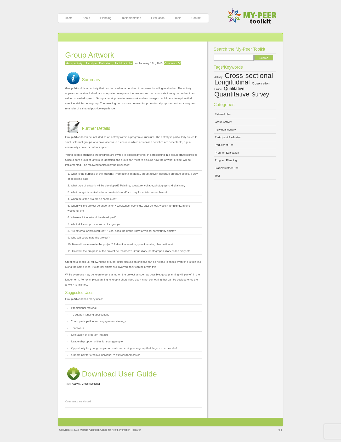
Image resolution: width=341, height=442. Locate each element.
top (280, 430)
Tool (217, 175)
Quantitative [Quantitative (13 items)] (232, 94)
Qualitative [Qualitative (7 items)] (234, 88)
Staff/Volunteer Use (227, 168)
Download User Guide (111, 374)
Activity (76, 383)
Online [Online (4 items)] (218, 89)
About (86, 18)
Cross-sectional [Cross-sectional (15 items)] (249, 75)
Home (69, 18)
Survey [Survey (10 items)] (260, 94)
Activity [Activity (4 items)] (218, 77)
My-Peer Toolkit (253, 16)
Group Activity (74, 63)
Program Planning (226, 160)
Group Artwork (89, 55)
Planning (105, 18)
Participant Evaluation (98, 63)
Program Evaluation (227, 152)
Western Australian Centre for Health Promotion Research (110, 430)
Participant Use (124, 63)
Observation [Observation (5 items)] (261, 83)
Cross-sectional (91, 383)
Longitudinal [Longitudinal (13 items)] (232, 82)
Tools (178, 18)
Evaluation (158, 18)
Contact (196, 18)
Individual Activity (225, 129)
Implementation (131, 18)
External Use (223, 114)
